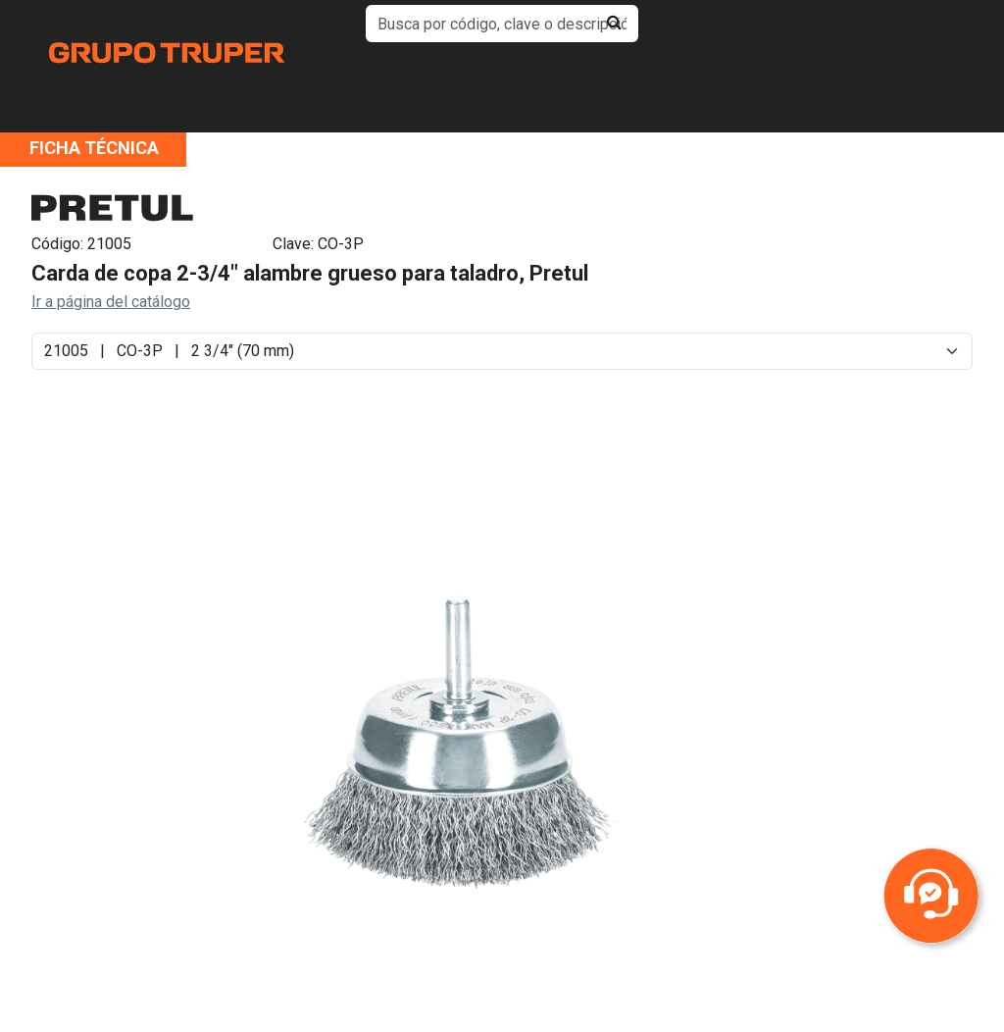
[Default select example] (502, 351)
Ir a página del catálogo (110, 301)
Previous (107, 757)
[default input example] (501, 23)
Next (816, 757)
